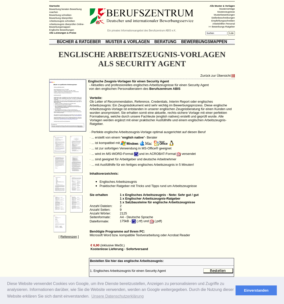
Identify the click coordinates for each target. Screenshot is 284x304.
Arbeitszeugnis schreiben (62, 21)
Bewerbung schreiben (60, 15)
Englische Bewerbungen (61, 30)
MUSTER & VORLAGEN (128, 42)
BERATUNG (165, 42)
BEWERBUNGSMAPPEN (204, 42)
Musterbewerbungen (224, 15)
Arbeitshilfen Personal (223, 24)
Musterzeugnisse (226, 12)
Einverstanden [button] (256, 290)
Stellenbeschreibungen (223, 18)
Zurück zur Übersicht (215, 76)
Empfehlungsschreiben (223, 21)
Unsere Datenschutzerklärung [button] (117, 296)
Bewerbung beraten (59, 9)
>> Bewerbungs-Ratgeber (221, 26)
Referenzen (68, 236)
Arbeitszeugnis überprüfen (62, 24)
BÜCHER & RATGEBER (79, 42)
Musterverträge (227, 9)
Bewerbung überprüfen (61, 18)
